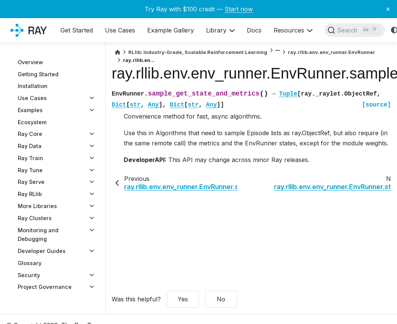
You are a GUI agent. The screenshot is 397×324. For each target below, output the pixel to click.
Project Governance (45, 287)
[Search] (355, 30)
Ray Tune (30, 170)
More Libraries (37, 206)
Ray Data (30, 146)
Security (29, 275)
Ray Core (30, 134)
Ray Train (30, 158)
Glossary (30, 263)
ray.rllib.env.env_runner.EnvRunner (331, 52)
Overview (30, 62)
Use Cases (32, 98)
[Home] (117, 52)
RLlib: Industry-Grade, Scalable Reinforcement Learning (197, 52)
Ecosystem (32, 122)
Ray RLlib (30, 194)
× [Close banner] (388, 8)
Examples (30, 110)
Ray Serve (31, 182)
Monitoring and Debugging (38, 234)
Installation (33, 86)
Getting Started (38, 74)
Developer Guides (42, 251)
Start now (239, 9)
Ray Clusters (35, 218)
